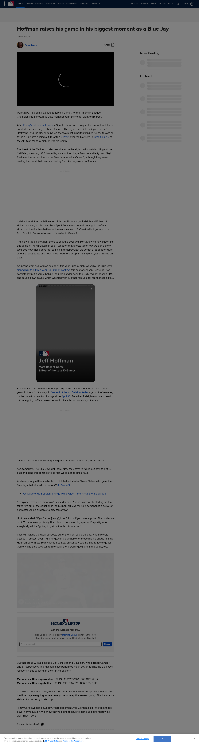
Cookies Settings (142, 739)
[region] (99, 739)
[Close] (195, 739)
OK (162, 739)
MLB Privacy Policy (51, 741)
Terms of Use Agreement (73, 741)
